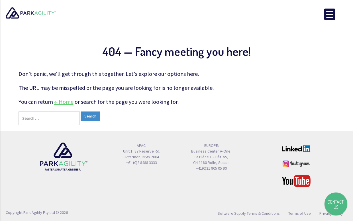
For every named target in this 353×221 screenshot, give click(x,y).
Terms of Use (299, 213)
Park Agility (31, 13)
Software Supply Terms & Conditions (249, 213)
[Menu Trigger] (329, 14)
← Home (64, 101)
